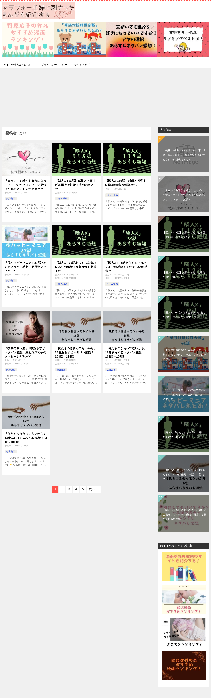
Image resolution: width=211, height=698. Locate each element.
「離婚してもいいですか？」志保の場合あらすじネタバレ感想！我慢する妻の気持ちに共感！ (184, 514)
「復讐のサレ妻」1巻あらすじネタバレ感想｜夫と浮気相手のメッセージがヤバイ (25, 352)
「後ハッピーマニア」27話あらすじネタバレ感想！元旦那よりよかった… (26, 266)
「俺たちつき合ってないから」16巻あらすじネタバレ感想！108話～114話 (76, 352)
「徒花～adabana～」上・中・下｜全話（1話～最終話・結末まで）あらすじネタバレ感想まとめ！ (184, 155)
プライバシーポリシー (54, 64)
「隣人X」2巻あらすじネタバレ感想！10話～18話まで (182, 434)
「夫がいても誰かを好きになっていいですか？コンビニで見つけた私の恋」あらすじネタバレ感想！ (25, 185)
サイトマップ (81, 64)
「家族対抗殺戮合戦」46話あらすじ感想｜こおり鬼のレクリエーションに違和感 (184, 355)
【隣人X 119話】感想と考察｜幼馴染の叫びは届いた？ (125, 182)
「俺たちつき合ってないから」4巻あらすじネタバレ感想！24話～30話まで (184, 474)
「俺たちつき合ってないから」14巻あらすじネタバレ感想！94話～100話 (26, 437)
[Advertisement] (105, 95)
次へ (92, 489)
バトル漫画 (62, 198)
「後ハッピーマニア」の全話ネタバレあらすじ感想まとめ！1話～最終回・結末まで (184, 394)
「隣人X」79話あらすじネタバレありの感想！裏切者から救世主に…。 (76, 266)
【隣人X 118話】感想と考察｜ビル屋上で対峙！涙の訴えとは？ (75, 184)
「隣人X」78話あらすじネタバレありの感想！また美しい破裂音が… (126, 266)
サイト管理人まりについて (19, 64)
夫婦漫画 (10, 198)
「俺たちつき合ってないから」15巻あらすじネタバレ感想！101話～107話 (126, 352)
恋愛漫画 (61, 369)
